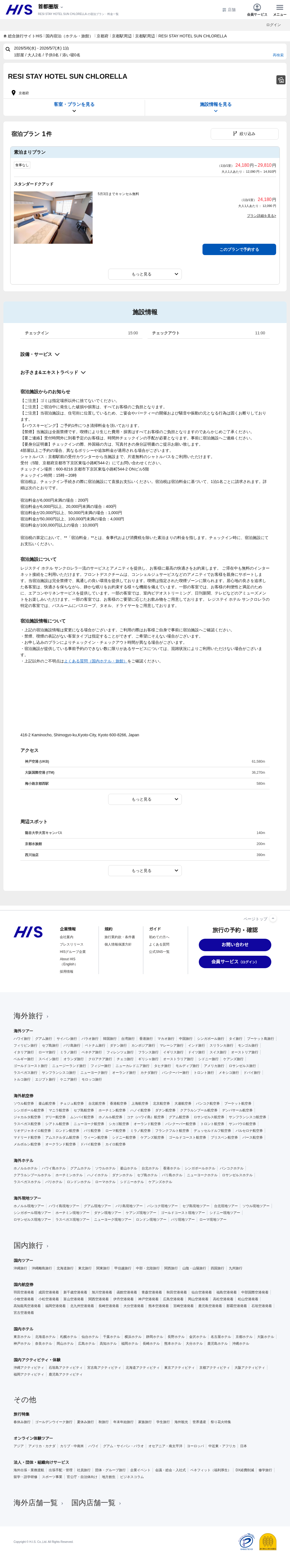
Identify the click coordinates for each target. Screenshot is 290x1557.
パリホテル (53, 1182)
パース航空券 (252, 1137)
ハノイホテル (97, 1175)
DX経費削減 (245, 1470)
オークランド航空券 (60, 1144)
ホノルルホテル (25, 1168)
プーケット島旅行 (260, 1039)
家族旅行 (145, 1422)
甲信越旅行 (122, 1268)
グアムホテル (80, 1168)
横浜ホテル (133, 1337)
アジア (19, 1446)
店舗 (229, 9)
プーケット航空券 (237, 1103)
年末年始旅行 (123, 1422)
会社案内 (66, 937)
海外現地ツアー (27, 1198)
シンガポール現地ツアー (32, 1213)
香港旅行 (146, 1039)
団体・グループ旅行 (110, 1470)
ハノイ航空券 (140, 1110)
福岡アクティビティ (29, 1374)
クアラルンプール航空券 (199, 1110)
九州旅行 (235, 1268)
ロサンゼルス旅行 (242, 1066)
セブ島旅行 (50, 1045)
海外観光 (181, 1422)
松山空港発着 (248, 1299)
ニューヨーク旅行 (94, 1073)
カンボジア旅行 (143, 1045)
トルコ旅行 (22, 1079)
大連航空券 (182, 1103)
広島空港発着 (173, 1299)
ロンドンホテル (79, 1182)
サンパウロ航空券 (242, 1124)
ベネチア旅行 (92, 1052)
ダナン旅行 (118, 1045)
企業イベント (140, 1470)
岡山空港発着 (198, 1299)
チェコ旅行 (125, 1059)
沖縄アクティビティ (29, 1368)
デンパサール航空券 (237, 1110)
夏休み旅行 (85, 1422)
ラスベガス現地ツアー (72, 1220)
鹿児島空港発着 (210, 1306)
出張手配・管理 (60, 1470)
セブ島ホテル (147, 1175)
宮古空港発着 (24, 1313)
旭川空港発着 (102, 1292)
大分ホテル (194, 1344)
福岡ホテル (129, 1344)
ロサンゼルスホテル (237, 1175)
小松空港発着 (49, 1299)
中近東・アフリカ (222, 1446)
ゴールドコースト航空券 (187, 1137)
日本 (243, 1446)
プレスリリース (72, 944)
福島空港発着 (226, 1292)
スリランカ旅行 (221, 1045)
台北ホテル (150, 1168)
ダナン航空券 (165, 1110)
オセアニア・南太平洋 (165, 1446)
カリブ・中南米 (72, 1446)
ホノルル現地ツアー (29, 1206)
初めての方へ (159, 937)
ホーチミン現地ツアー (72, 1213)
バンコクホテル (232, 1168)
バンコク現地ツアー (162, 1206)
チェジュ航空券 (72, 1103)
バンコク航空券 (208, 1103)
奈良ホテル (43, 1344)
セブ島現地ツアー (196, 1206)
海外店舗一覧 (39, 1502)
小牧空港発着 (24, 1299)
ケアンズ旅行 (233, 1059)
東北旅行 (85, 1268)
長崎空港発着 (109, 1306)
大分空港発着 (133, 1306)
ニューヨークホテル (202, 1175)
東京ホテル (22, 1337)
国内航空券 (23, 1284)
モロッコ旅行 (92, 1079)
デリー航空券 (55, 1117)
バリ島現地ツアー (129, 1206)
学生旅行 (163, 1422)
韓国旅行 (110, 1039)
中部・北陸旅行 (148, 1268)
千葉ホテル (111, 1337)
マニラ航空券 (59, 1110)
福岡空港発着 (55, 1306)
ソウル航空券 (24, 1103)
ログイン (273, 25)
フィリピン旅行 (25, 1045)
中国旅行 (186, 1039)
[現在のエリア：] (51, 7)
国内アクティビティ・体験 (37, 1360)
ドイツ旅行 (196, 1052)
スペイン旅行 (49, 1059)
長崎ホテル (151, 1344)
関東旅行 (103, 1268)
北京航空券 (161, 1103)
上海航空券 (139, 1103)
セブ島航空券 (84, 1110)
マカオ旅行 (165, 1039)
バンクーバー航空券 (180, 1124)
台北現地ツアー (226, 1206)
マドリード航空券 (27, 1137)
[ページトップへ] (273, 918)
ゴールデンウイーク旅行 (53, 1422)
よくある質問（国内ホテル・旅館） (95, 661)
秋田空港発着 (177, 1292)
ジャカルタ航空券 (27, 1117)
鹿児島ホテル (217, 1344)
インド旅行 (196, 1045)
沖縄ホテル (240, 1344)
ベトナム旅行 (95, 1045)
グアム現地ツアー (97, 1206)
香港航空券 (118, 1103)
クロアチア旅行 (100, 1059)
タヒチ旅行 (162, 1066)
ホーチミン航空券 (112, 1110)
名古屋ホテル (221, 1337)
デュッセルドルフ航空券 (212, 1131)
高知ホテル (108, 1344)
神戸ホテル (22, 1344)
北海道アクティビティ (143, 1368)
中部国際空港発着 (254, 1292)
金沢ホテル (197, 1337)
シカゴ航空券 (119, 1124)
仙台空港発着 (201, 1292)
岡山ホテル (65, 1344)
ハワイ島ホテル (54, 1168)
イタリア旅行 (24, 1052)
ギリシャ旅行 (148, 1059)
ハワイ (93, 1446)
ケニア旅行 (68, 1079)
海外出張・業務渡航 (29, 1470)
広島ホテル (86, 1344)
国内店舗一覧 (96, 1502)
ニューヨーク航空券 (89, 1124)
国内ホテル (23, 1329)
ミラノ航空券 (140, 1131)
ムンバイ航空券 (82, 1117)
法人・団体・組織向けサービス (41, 1462)
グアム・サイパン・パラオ (123, 1446)
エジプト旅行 (45, 1079)
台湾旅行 (128, 1039)
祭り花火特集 (221, 1422)
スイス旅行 (218, 1052)
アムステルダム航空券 (62, 1137)
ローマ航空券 (115, 1131)
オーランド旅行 (124, 1073)
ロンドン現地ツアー (151, 1220)
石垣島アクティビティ (66, 1368)
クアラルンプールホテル (32, 1175)
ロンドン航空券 (67, 1131)
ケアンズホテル (160, 1182)
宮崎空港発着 (183, 1306)
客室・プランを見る (74, 108)
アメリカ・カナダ (42, 1446)
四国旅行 (217, 1268)
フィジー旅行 (101, 1066)
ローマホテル (105, 1182)
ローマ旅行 (47, 1052)
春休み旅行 (22, 1422)
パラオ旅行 (90, 1039)
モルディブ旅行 (187, 1066)
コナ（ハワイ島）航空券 (145, 1117)
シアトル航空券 (57, 1124)
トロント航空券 (212, 1124)
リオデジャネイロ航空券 (32, 1131)
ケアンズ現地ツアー (141, 1213)
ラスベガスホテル (27, 1182)
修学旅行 (265, 1470)
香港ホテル (171, 1168)
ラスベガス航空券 (27, 1124)
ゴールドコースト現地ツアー (183, 1213)
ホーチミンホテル (69, 1175)
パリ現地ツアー (183, 1220)
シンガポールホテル (200, 1168)
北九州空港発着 (82, 1306)
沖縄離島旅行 (42, 1268)
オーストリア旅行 (244, 1052)
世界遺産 (199, 1422)
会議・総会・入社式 (170, 1470)
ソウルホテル (105, 1168)
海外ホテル (23, 1160)
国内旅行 (32, 1245)
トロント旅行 (204, 1073)
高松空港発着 (223, 1299)
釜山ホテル (128, 1168)
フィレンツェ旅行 (120, 1052)
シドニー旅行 (208, 1059)
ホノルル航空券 (110, 1117)
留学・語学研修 (25, 1477)
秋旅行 (104, 1422)
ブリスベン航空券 (224, 1137)
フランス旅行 (148, 1052)
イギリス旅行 (173, 1052)
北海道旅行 (65, 1268)
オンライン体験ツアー (33, 1438)
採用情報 (66, 972)
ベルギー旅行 (24, 1059)
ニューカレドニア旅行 (133, 1066)
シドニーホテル (132, 1182)
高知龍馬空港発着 (27, 1306)
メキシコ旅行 (229, 1073)
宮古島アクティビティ (104, 1368)
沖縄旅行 (20, 1268)
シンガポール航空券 (29, 1110)
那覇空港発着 (237, 1306)
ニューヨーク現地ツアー (112, 1220)
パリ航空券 (92, 1131)
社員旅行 (84, 1470)
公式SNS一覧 (159, 952)
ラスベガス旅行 (25, 1073)
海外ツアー (23, 1031)
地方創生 (109, 1477)
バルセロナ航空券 (249, 1131)
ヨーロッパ (195, 1446)
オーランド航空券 (147, 1124)
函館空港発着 (127, 1292)
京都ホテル (244, 1337)
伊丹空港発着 (123, 1299)
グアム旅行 (43, 1039)
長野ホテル (176, 1337)
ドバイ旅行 (252, 1073)
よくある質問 (159, 944)
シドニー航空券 (124, 1137)
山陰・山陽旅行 (194, 1268)
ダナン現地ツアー (107, 1213)
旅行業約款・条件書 (120, 937)
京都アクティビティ (214, 1368)
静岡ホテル (154, 1337)
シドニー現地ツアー (225, 1213)
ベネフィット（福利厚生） (210, 1470)
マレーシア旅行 (172, 1045)
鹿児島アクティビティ (66, 1374)
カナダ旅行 (148, 1073)
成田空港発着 (49, 1292)
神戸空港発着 (148, 1299)
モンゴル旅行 (248, 1045)
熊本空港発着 (158, 1306)
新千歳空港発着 (75, 1292)
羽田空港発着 (24, 1292)
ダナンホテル (122, 1175)
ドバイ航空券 (90, 1144)
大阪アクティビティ (249, 1368)
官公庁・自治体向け (82, 1477)
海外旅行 (32, 1015)
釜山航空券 (47, 1103)
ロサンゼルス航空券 (209, 1117)
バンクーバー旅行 (175, 1073)
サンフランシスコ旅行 (59, 1073)
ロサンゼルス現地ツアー (32, 1220)
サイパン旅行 (67, 1039)
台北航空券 (96, 1103)
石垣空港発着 (261, 1306)
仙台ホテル (90, 1337)
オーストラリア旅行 (178, 1059)
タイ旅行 (235, 1039)
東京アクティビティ (179, 1368)
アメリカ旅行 (214, 1066)
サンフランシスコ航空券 (247, 1117)
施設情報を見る (216, 108)
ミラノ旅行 (68, 1052)
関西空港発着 (98, 1299)
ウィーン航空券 (96, 1137)
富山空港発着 (73, 1299)
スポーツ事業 (52, 1477)
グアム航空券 (179, 1117)
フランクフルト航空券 (172, 1131)
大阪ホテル (265, 1337)
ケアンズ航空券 (152, 1137)
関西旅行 (171, 1268)
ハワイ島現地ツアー (64, 1206)
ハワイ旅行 (22, 1039)
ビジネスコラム (132, 1477)
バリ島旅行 (71, 1045)
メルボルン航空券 (27, 1144)
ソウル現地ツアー (256, 1206)
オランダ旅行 (73, 1059)
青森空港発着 (152, 1292)
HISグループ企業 (73, 952)
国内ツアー (23, 1260)
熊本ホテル (172, 1344)
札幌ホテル (68, 1337)
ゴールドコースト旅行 (31, 1066)
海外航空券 (23, 1096)
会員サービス (257, 9)
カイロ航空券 (115, 1144)
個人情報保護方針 (118, 944)
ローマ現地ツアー (213, 1220)
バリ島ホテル (172, 1175)
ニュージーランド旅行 (69, 1066)
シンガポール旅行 (210, 1039)
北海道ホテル (45, 1337)
